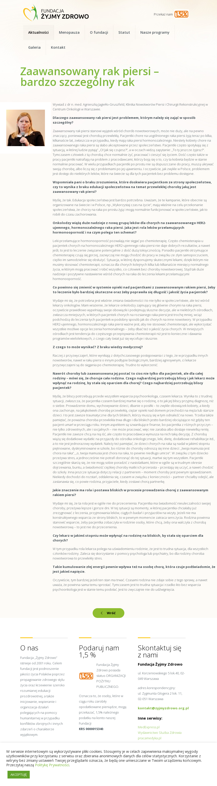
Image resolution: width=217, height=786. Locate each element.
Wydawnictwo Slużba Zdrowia (160, 732)
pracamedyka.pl (149, 738)
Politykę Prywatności (52, 764)
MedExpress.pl (149, 727)
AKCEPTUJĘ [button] (18, 774)
